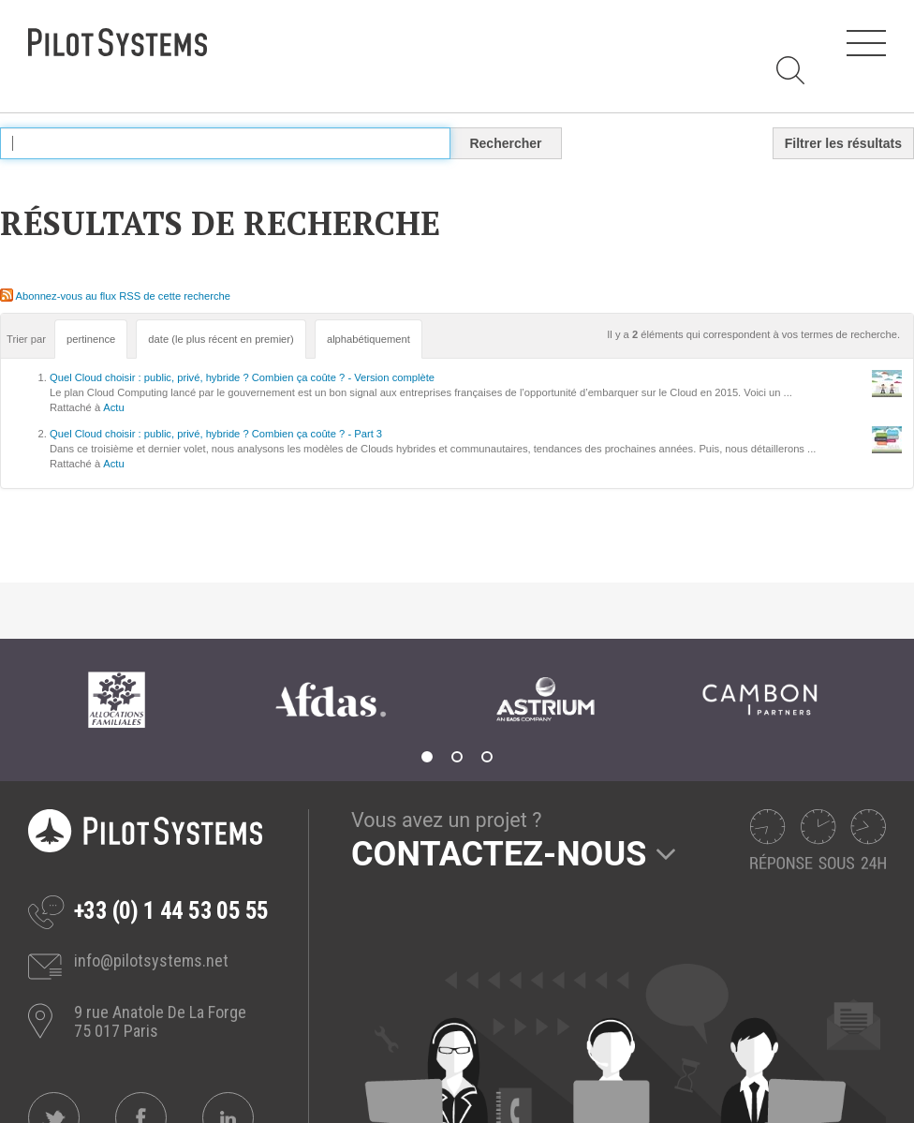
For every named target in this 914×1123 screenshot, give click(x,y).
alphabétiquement (368, 339)
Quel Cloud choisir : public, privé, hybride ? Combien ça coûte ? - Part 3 (216, 433)
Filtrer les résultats (843, 143)
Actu (113, 407)
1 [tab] (427, 756)
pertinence (90, 339)
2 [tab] (457, 756)
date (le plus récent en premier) (220, 339)
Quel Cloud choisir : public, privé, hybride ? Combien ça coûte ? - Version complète (242, 377)
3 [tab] (487, 756)
